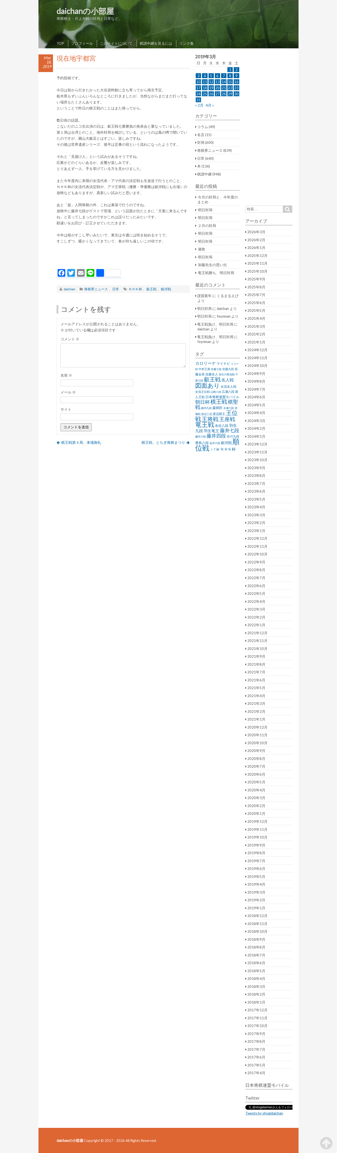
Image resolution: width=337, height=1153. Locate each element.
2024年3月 (256, 420)
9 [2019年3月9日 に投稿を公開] (236, 75)
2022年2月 (256, 617)
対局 (200, 142)
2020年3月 (256, 797)
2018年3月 (256, 986)
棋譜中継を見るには (156, 43)
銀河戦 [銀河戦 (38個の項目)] (226, 443)
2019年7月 (256, 861)
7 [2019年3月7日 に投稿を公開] (224, 75)
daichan (69, 289)
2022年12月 (257, 538)
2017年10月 (257, 1025)
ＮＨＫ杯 (135, 289)
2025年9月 (256, 279)
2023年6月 (256, 491)
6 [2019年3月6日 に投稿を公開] (217, 75)
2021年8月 (256, 664)
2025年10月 (257, 271)
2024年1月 (256, 436)
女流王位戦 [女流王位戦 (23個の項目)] (202, 391)
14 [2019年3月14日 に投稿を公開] (224, 82)
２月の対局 (207, 225)
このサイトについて (116, 43)
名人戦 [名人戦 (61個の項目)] (227, 379)
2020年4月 (256, 790)
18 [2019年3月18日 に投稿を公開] (205, 88)
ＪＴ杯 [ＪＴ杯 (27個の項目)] (214, 449)
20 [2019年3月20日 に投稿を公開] (217, 88)
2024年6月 (256, 397)
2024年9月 (256, 373)
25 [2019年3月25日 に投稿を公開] (205, 94)
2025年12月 (257, 255)
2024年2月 (256, 428)
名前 (66, 375)
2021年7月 (256, 672)
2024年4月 (256, 412)
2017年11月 (257, 1018)
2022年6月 (256, 586)
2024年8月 (256, 381)
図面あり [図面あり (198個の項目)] (207, 385)
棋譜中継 (204, 174)
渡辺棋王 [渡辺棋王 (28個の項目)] (219, 414)
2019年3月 (256, 892)
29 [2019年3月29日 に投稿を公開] (230, 94)
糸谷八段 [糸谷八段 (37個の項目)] (221, 425)
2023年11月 (257, 452)
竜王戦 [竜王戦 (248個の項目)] (204, 424)
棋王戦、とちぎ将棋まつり (163, 442)
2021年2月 (256, 711)
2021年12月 (257, 633)
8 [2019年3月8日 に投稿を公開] (230, 75)
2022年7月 (256, 578)
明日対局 (205, 210)
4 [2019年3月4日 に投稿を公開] (205, 75)
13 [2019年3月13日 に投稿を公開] (217, 82)
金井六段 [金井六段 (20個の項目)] (215, 443)
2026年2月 (256, 240)
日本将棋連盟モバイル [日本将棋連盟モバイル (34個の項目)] (222, 397)
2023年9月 (256, 468)
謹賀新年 (204, 295)
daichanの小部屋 (85, 11)
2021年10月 (257, 648)
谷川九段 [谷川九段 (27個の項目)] (233, 436)
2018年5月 (256, 971)
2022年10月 (257, 554)
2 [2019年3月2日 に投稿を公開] (236, 69)
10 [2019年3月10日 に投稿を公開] (198, 82)
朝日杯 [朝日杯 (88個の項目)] (202, 402)
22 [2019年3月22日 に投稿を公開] (230, 88)
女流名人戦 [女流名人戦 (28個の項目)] (228, 386)
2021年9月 (256, 656)
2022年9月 (256, 562)
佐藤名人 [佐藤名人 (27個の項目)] (211, 374)
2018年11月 (257, 923)
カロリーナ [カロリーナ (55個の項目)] (205, 363)
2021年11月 (257, 640)
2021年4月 (256, 695)
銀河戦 (166, 289)
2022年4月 (256, 601)
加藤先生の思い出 (212, 265)
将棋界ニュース (96, 289)
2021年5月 (256, 688)
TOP (60, 43)
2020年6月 (256, 774)
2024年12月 (257, 350)
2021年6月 (256, 680)
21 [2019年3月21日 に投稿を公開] (224, 88)
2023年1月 (256, 530)
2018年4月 (256, 978)
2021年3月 (256, 703)
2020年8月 (256, 758)
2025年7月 (256, 294)
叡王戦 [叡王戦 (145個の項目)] (212, 379)
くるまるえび (228, 295)
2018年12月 (257, 915)
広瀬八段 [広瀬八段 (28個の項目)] (228, 392)
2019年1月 (256, 908)
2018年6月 (256, 963)
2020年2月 (256, 805)
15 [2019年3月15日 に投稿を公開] (230, 82)
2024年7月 (256, 389)
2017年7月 (256, 1049)
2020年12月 (257, 727)
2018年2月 (256, 994)
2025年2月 (256, 334)
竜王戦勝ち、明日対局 (216, 272)
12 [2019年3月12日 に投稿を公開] (211, 82)
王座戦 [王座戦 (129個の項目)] (227, 419)
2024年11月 (257, 358)
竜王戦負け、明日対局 (215, 324)
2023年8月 (256, 475)
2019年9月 (256, 845)
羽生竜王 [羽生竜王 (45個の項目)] (211, 431)
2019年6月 (256, 868)
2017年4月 (256, 1073)
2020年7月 (256, 766)
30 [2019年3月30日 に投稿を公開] (236, 94)
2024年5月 (256, 405)
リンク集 (186, 43)
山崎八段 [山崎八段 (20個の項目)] (215, 391)
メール (68, 392)
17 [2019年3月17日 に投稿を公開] (198, 88)
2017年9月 (256, 1033)
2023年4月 (256, 507)
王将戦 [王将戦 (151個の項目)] (210, 419)
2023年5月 (256, 499)
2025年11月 (257, 263)
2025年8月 (256, 287)
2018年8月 (256, 947)
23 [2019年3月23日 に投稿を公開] (236, 88)
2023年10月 (257, 460)
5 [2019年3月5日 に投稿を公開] (211, 75)
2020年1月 (256, 813)
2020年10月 (257, 743)
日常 (115, 289)
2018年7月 (256, 955)
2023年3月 (256, 515)
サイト (65, 409)
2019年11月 (257, 829)
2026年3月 (256, 232)
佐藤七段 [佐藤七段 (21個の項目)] (216, 369)
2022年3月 (256, 609)
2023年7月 (256, 483)
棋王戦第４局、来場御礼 (81, 442)
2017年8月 (256, 1041)
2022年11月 (257, 546)
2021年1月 (256, 719)
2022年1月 (256, 625)
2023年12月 (257, 444)
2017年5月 (256, 1065)
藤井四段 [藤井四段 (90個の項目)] (216, 435)
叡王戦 (151, 289)
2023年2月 (256, 522)
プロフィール (82, 43)
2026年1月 (256, 247)
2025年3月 (256, 326)
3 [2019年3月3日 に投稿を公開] (198, 75)
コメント (69, 339)
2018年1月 (256, 1002)
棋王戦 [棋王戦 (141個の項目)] (218, 401)
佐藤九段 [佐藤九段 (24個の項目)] (228, 369)
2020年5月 (256, 782)
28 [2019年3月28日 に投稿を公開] (224, 94)
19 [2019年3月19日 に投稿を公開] (211, 88)
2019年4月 (256, 884)
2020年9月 (256, 750)
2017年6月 (256, 1057)
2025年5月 (256, 310)
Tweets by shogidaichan (264, 1113)
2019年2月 (256, 900)
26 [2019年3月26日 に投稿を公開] (211, 94)
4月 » (210, 105)
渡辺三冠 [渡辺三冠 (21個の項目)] (206, 414)
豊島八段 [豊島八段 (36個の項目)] (202, 443)
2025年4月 (256, 318)
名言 (200, 134)
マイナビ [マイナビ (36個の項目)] (223, 363)
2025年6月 (256, 302)
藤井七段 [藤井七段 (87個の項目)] (229, 430)
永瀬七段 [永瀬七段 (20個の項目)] (228, 407)
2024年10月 (257, 365)
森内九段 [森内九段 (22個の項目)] (206, 407)
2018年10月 (257, 931)
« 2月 (199, 105)
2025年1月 (256, 342)
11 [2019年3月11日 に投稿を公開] (205, 82)
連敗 (201, 249)
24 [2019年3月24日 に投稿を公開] (198, 94)
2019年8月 (256, 853)
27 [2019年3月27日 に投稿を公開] (217, 94)
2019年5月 (256, 876)
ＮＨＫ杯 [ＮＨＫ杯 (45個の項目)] (228, 449)
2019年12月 (257, 821)
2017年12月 (257, 1010)
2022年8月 (256, 570)
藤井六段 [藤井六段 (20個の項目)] (200, 436)
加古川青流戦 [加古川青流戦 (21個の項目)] (227, 374)
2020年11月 (257, 735)
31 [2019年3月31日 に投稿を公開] (198, 100)
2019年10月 (257, 837)
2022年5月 (256, 593)
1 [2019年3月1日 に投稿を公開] (230, 69)
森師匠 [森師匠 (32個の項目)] (217, 408)
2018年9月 (256, 939)
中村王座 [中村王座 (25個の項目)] (204, 369)
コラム (202, 126)
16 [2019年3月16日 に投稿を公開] (236, 82)
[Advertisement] (123, 257)
